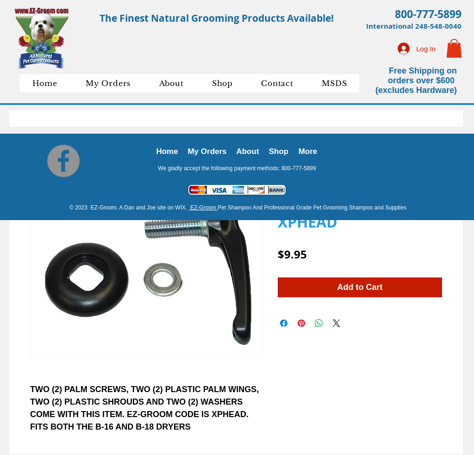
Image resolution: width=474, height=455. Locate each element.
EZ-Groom (203, 207)
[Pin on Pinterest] (301, 323)
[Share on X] (336, 323)
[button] (454, 48)
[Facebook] (63, 161)
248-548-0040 (438, 26)
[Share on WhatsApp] (318, 323)
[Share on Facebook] (283, 323)
